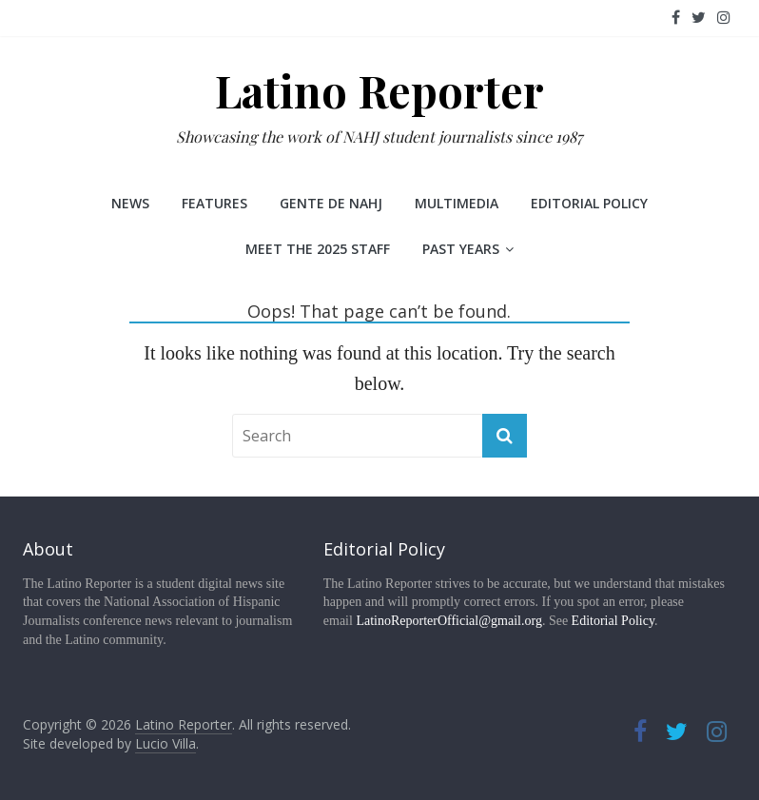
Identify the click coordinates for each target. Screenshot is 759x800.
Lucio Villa (165, 743)
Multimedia (456, 203)
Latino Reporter (379, 90)
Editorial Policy (589, 203)
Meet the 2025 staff (317, 249)
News (130, 203)
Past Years (460, 249)
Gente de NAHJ (331, 203)
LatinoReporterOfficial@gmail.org (449, 621)
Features (214, 203)
